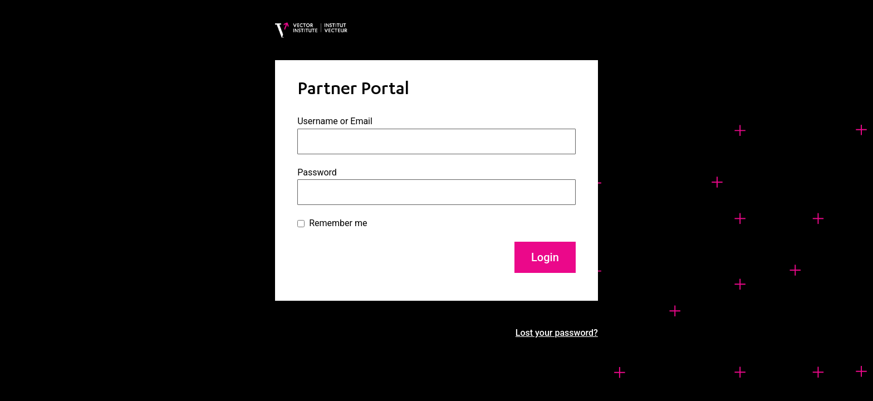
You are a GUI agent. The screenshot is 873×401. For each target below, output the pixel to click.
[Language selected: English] (782, 388)
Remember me (338, 223)
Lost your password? (557, 332)
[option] (800, 390)
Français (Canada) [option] (800, 390)
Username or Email (334, 121)
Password (317, 172)
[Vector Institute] (311, 30)
